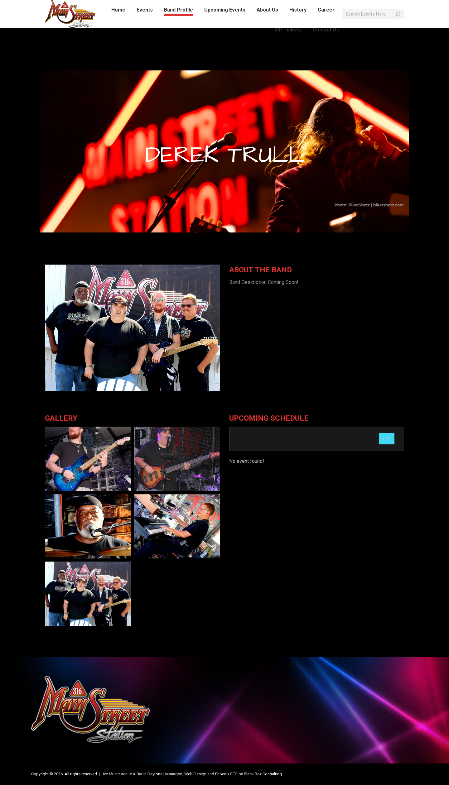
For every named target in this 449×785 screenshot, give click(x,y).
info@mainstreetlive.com (125, 5)
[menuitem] (118, 21)
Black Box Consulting (263, 774)
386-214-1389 (76, 5)
